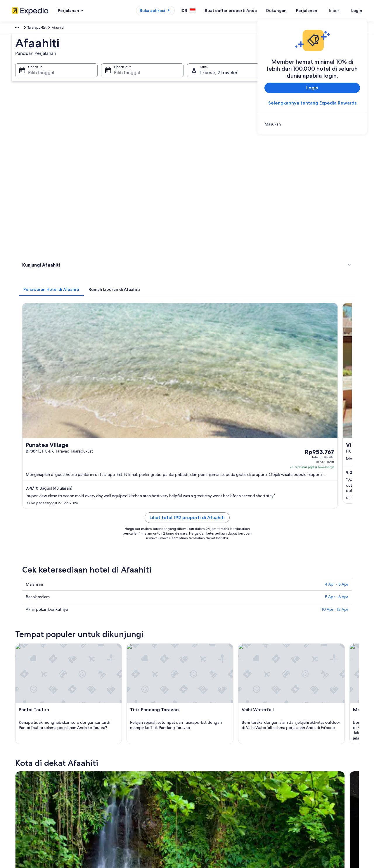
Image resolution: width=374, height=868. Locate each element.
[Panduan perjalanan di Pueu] (197, 491)
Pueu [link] (109, 557)
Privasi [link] (198, 746)
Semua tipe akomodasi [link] (120, 802)
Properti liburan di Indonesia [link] (125, 765)
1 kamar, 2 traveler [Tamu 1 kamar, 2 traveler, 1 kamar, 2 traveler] (219, 79)
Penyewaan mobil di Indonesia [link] (126, 793)
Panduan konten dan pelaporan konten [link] (224, 774)
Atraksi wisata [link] (34, 149)
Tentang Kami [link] (22, 746)
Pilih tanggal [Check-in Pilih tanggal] (38, 79)
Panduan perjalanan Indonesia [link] (126, 746)
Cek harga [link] (253, 225)
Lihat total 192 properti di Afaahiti (230, 258)
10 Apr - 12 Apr (335, 342)
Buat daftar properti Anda (241, 10)
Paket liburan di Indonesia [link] (122, 774)
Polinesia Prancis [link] (99, 28)
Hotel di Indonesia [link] (116, 756)
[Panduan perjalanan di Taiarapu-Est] (328, 491)
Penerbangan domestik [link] (120, 784)
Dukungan (287, 10)
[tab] (137, 110)
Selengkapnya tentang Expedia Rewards (312, 103)
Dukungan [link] (291, 746)
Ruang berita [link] (22, 784)
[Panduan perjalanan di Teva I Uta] (263, 491)
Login (356, 10)
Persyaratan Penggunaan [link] (212, 765)
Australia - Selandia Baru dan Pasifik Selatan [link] (46, 28)
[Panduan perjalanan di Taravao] (132, 491)
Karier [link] (16, 756)
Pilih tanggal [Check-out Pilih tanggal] (125, 79)
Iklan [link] (15, 793)
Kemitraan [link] (20, 774)
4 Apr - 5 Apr (336, 317)
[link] (312, 124)
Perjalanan (317, 10)
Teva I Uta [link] (199, 557)
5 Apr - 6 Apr (336, 330)
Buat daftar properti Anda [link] (32, 765)
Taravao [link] (27, 557)
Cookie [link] (198, 756)
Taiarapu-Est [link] (126, 28)
